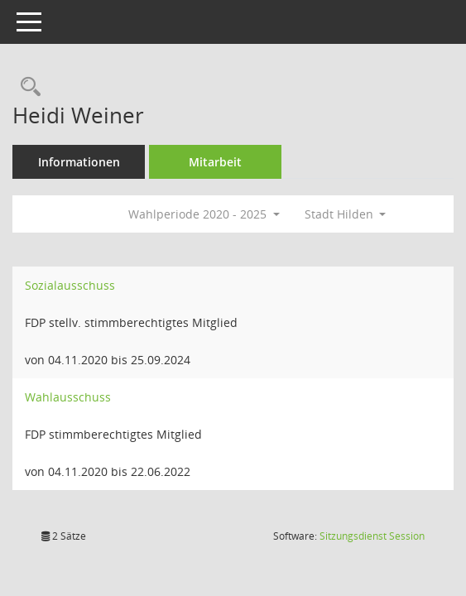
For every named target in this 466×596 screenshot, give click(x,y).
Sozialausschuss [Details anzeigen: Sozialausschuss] (70, 285)
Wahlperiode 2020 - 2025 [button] (204, 214)
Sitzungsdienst (372, 536)
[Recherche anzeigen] (26, 87)
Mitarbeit (215, 162)
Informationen (79, 162)
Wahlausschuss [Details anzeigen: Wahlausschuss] (68, 397)
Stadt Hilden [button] (346, 214)
